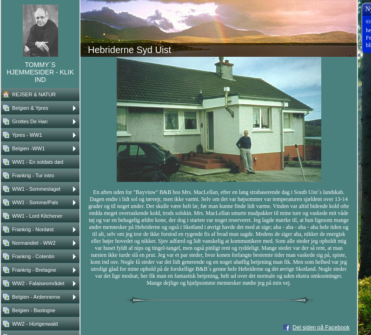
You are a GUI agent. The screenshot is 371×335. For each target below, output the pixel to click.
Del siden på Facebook (321, 327)
